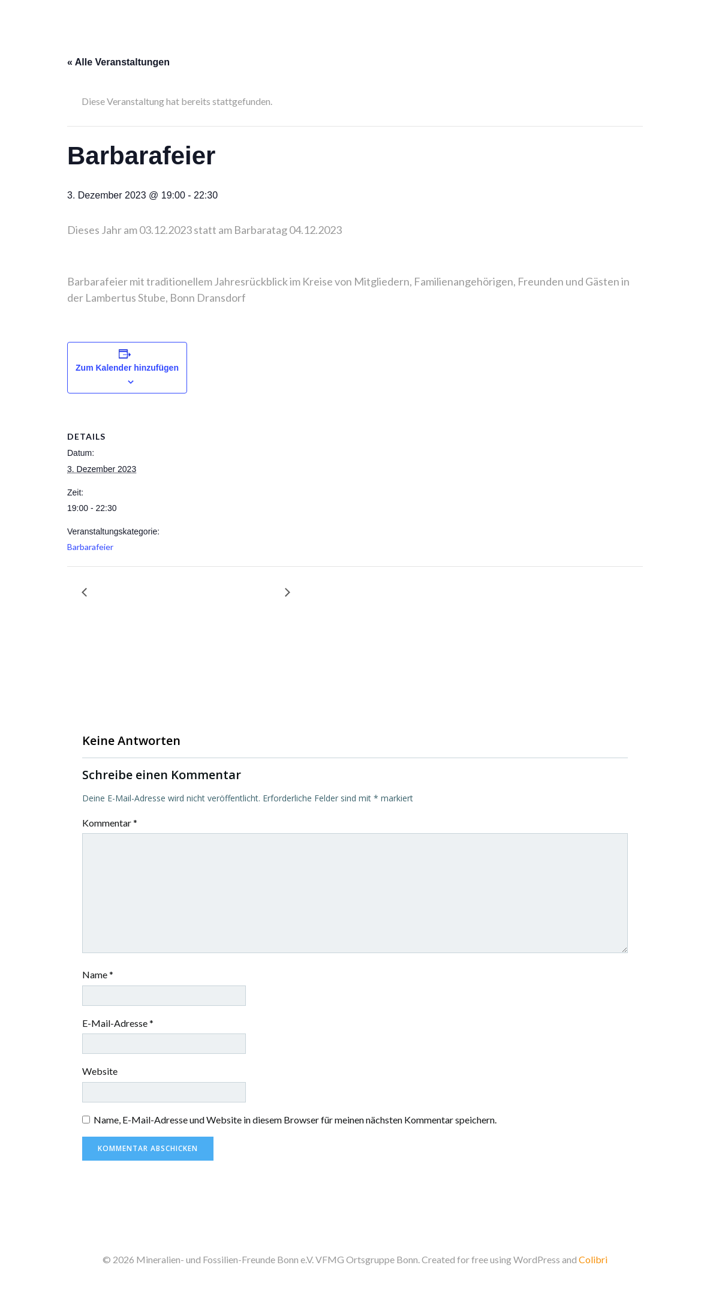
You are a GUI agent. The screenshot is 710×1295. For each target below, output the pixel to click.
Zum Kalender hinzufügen (127, 367)
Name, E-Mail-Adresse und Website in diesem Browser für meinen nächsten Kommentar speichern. (295, 1119)
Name (97, 974)
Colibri (593, 1259)
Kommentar (109, 822)
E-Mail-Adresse (118, 1023)
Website (100, 1071)
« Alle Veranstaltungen (118, 62)
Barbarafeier (90, 547)
